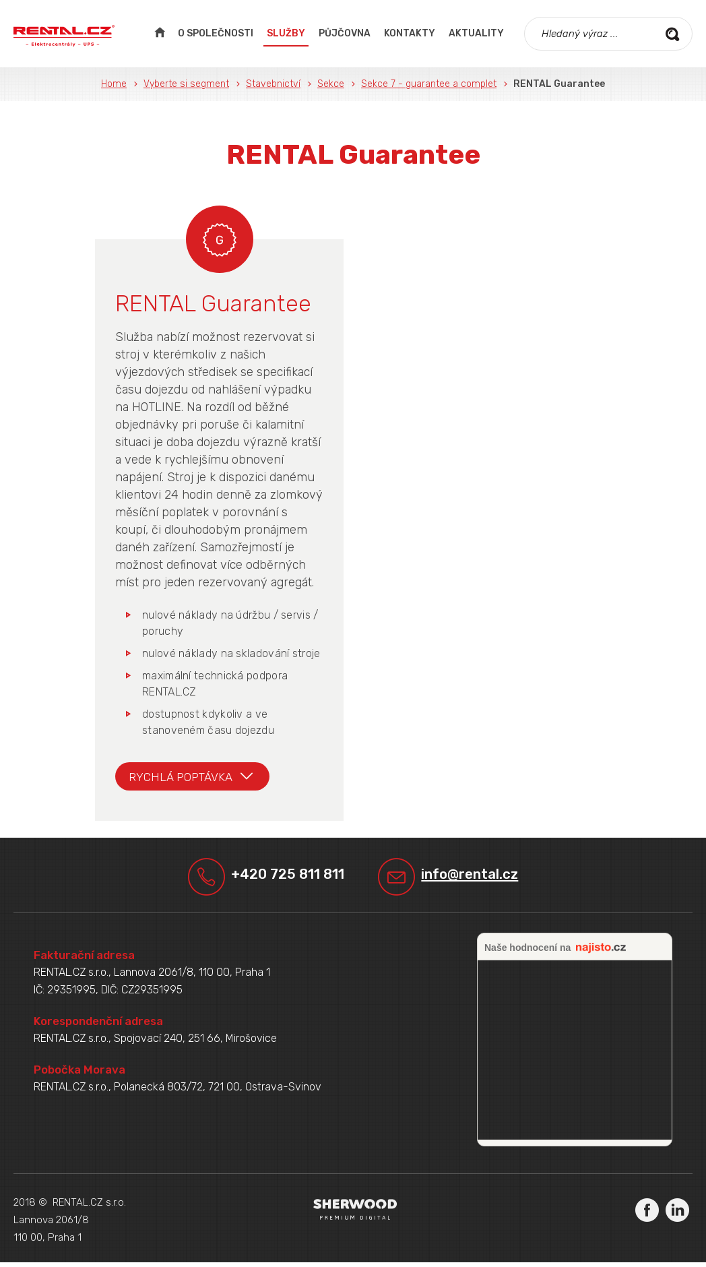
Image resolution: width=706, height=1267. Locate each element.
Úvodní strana (159, 34)
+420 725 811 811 (285, 878)
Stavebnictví (273, 84)
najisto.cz (601, 953)
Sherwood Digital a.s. (355, 1214)
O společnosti (215, 33)
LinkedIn (677, 1214)
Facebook (647, 1214)
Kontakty (409, 33)
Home (114, 84)
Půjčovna (345, 33)
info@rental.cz (479, 878)
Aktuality (476, 33)
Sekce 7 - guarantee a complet (428, 84)
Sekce (330, 84)
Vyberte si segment (186, 84)
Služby (286, 33)
